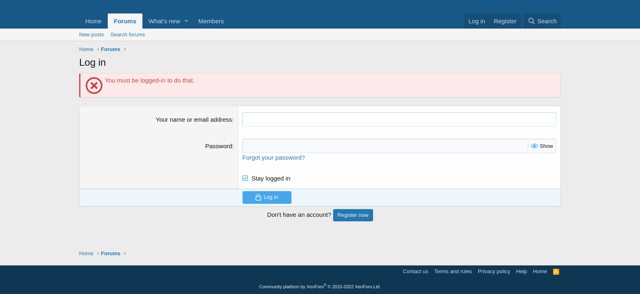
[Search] (542, 21)
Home (93, 21)
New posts (91, 34)
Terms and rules (453, 271)
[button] (186, 21)
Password (218, 146)
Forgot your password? (273, 157)
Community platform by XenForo (320, 286)
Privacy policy (494, 271)
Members (211, 21)
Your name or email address (194, 119)
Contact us (415, 271)
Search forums (128, 34)
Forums (125, 21)
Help (521, 271)
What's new (164, 21)
